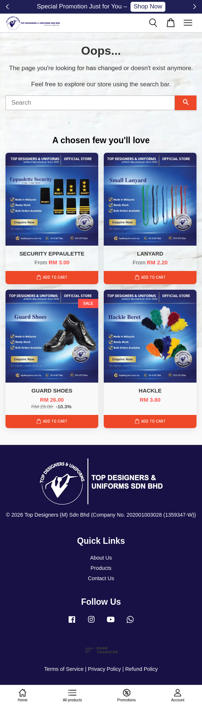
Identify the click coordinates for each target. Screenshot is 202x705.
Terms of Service (64, 669)
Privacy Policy (104, 669)
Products (101, 568)
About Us (101, 558)
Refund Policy (141, 669)
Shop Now (147, 6)
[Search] (90, 102)
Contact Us (101, 578)
